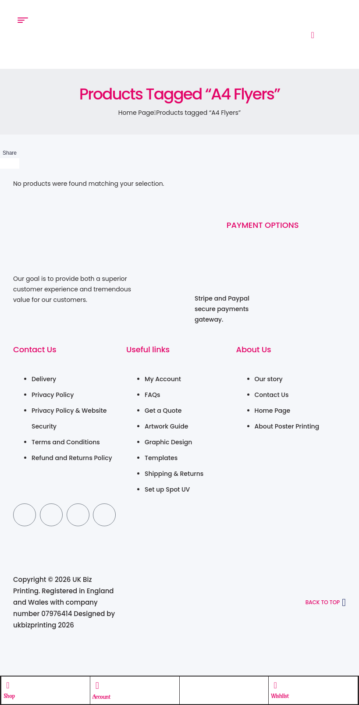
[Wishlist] (275, 684)
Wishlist (279, 695)
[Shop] (8, 684)
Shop (9, 695)
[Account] (97, 685)
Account (101, 696)
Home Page (136, 112)
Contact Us (34, 349)
